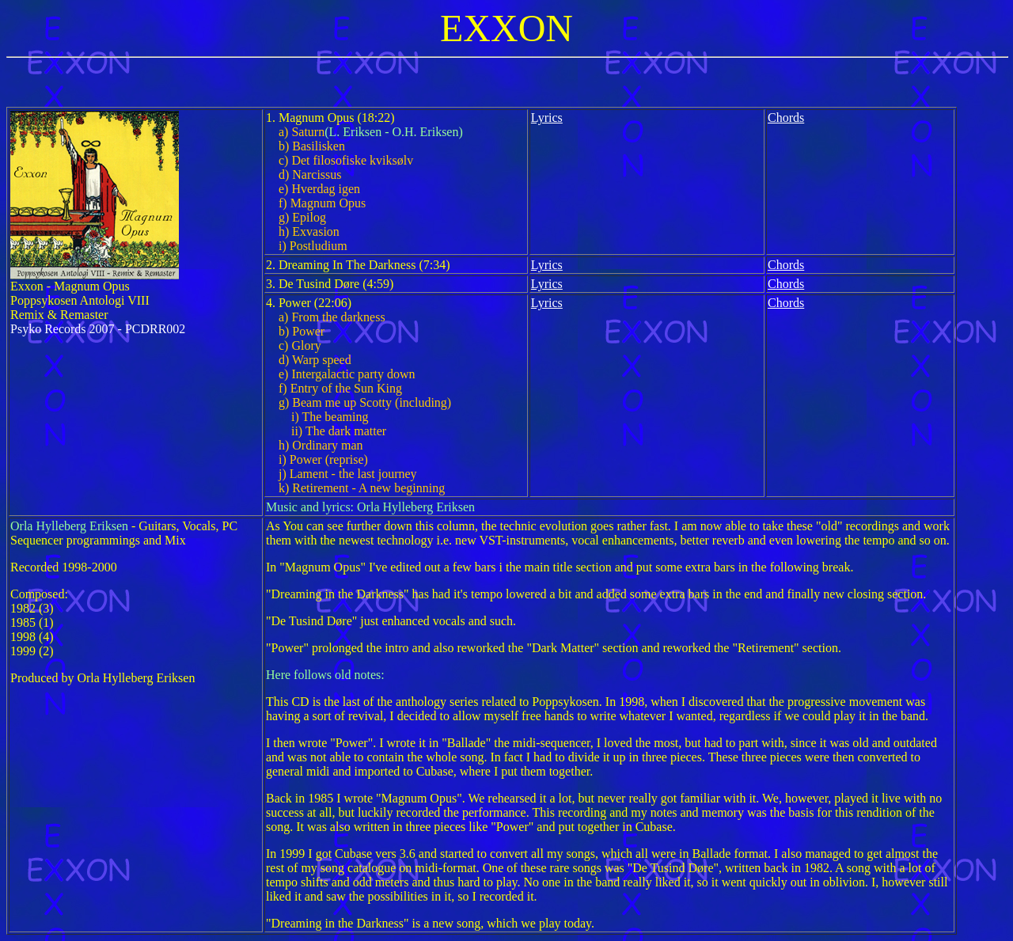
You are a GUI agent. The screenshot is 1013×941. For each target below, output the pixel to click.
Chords (786, 117)
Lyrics (547, 117)
